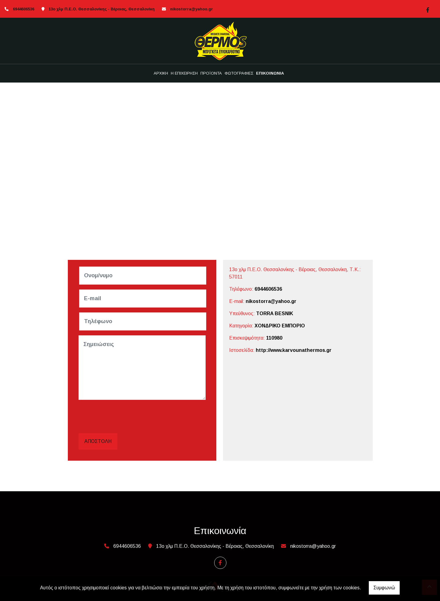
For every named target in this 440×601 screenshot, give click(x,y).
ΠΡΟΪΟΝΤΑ (211, 73)
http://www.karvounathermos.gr (294, 350)
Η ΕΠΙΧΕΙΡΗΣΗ (184, 73)
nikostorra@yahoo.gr (191, 9)
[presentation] (126, 417)
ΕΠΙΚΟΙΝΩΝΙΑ (270, 73)
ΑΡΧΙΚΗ (161, 73)
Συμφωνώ (384, 587)
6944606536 (268, 289)
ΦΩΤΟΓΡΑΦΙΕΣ (239, 73)
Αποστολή (98, 441)
